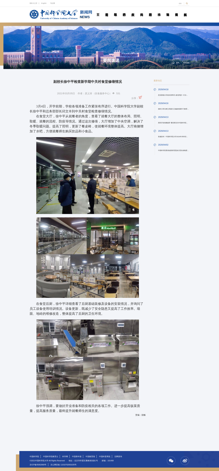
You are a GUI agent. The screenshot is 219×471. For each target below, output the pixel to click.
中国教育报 (90, 456)
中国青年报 (76, 456)
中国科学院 (34, 456)
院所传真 (133, 10)
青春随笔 (168, 10)
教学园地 (115, 10)
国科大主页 (33, 3)
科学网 (65, 456)
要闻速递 (107, 10)
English (44, 3)
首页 (98, 10)
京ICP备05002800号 (38, 465)
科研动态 (124, 10)
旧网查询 (118, 456)
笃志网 (52, 3)
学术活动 (159, 10)
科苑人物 (142, 10)
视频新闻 (185, 10)
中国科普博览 (104, 456)
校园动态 (150, 10)
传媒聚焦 (176, 10)
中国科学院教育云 (50, 456)
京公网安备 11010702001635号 (63, 465)
